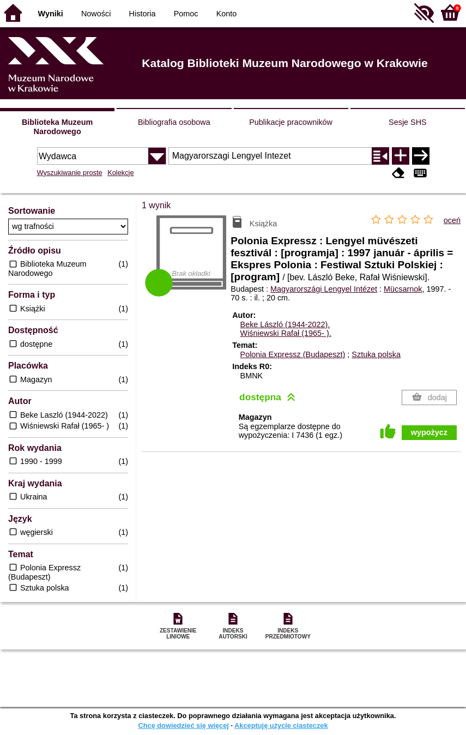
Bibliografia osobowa (174, 122)
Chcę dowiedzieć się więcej (183, 725)
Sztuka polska (376, 354)
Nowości (96, 13)
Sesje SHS (408, 122)
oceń (452, 220)
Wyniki (50, 13)
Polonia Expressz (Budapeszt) (293, 354)
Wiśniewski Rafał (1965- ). (285, 333)
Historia (142, 13)
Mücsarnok (403, 289)
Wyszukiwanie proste (69, 172)
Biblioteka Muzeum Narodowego (57, 127)
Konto (226, 13)
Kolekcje (120, 172)
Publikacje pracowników (290, 122)
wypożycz (429, 432)
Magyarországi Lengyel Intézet (323, 289)
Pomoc (186, 13)
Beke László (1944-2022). (285, 324)
